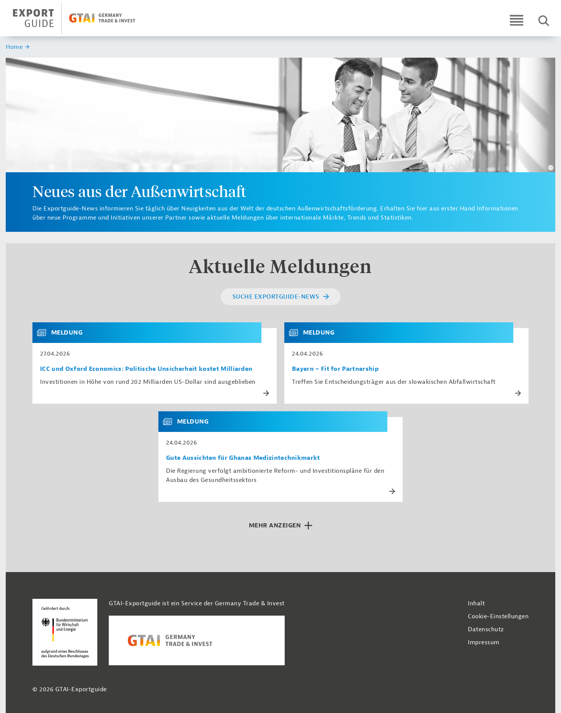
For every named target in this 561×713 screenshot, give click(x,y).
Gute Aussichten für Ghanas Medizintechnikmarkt (243, 458)
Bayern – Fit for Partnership (335, 369)
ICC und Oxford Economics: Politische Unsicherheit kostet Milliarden (146, 369)
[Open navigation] (516, 20)
